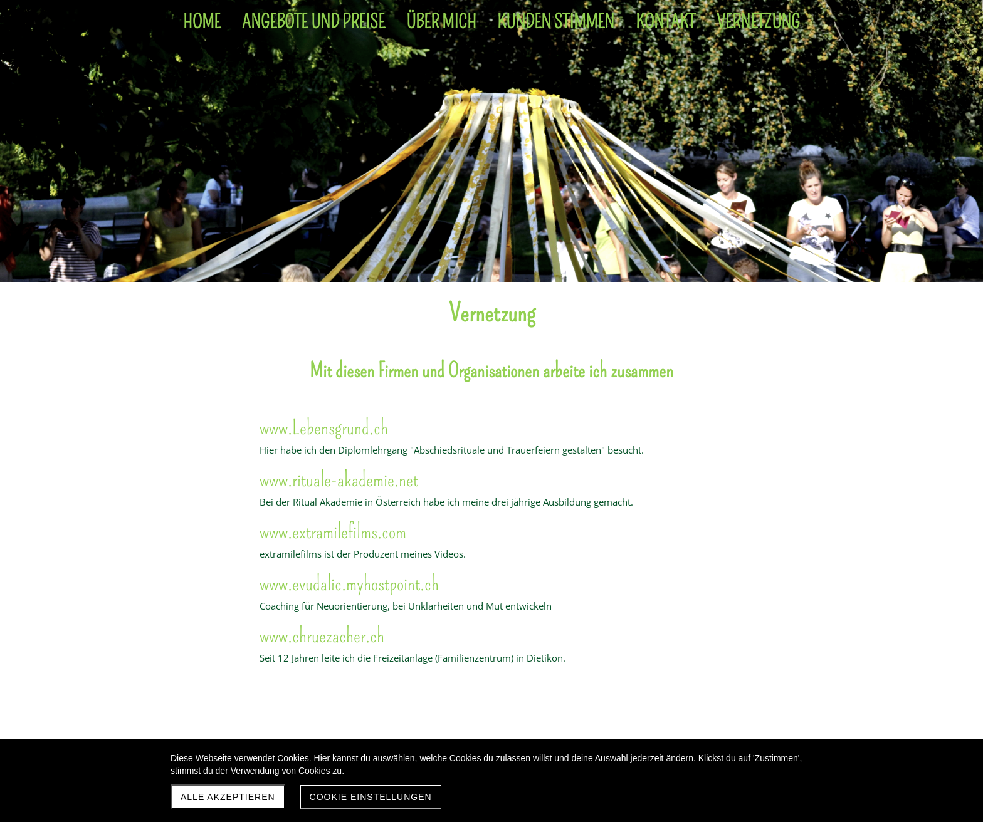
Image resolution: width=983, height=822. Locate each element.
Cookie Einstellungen (371, 797)
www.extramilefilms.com (333, 531)
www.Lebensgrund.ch (324, 427)
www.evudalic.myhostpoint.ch (349, 583)
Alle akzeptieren (228, 797)
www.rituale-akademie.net (339, 479)
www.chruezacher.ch (322, 635)
